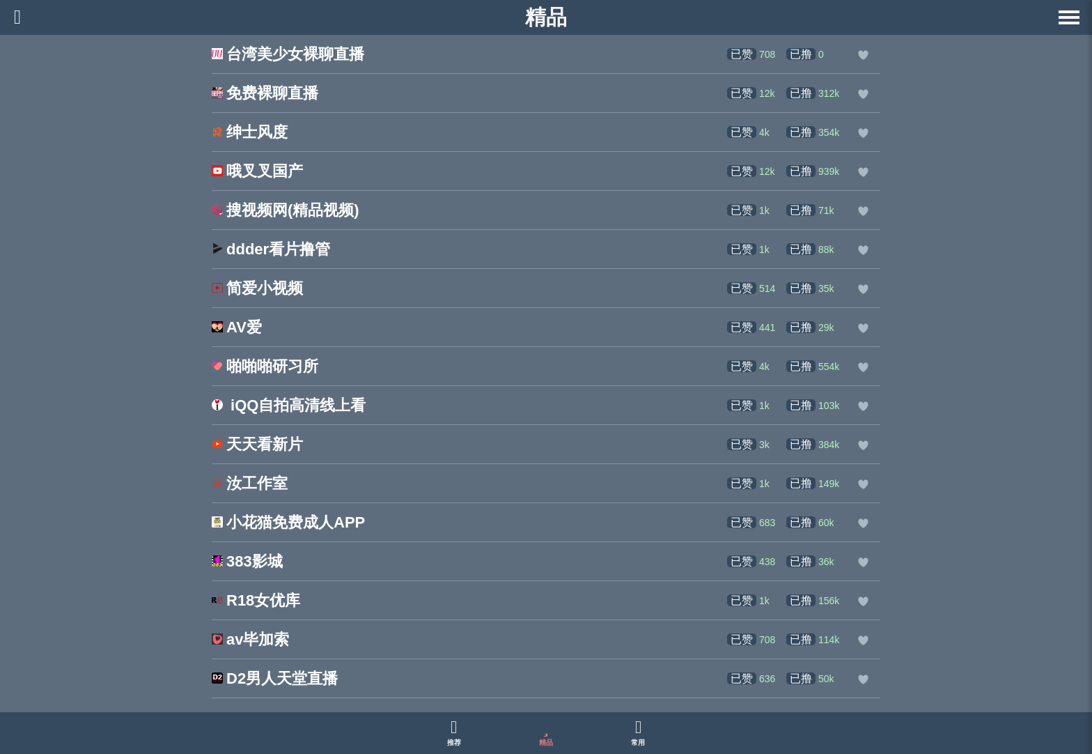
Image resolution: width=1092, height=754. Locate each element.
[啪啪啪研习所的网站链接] (265, 368)
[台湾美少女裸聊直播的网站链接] (288, 55)
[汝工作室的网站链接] (250, 485)
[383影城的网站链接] (247, 563)
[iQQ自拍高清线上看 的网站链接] (289, 407)
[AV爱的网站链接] (237, 328)
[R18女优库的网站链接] (256, 602)
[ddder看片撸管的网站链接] (271, 250)
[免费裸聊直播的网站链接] (265, 94)
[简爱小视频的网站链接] (257, 289)
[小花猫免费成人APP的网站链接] (288, 524)
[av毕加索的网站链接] (250, 641)
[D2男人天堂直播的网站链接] (275, 680)
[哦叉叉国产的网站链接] (257, 172)
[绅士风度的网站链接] (250, 133)
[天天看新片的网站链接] (257, 446)
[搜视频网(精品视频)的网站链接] (285, 211)
